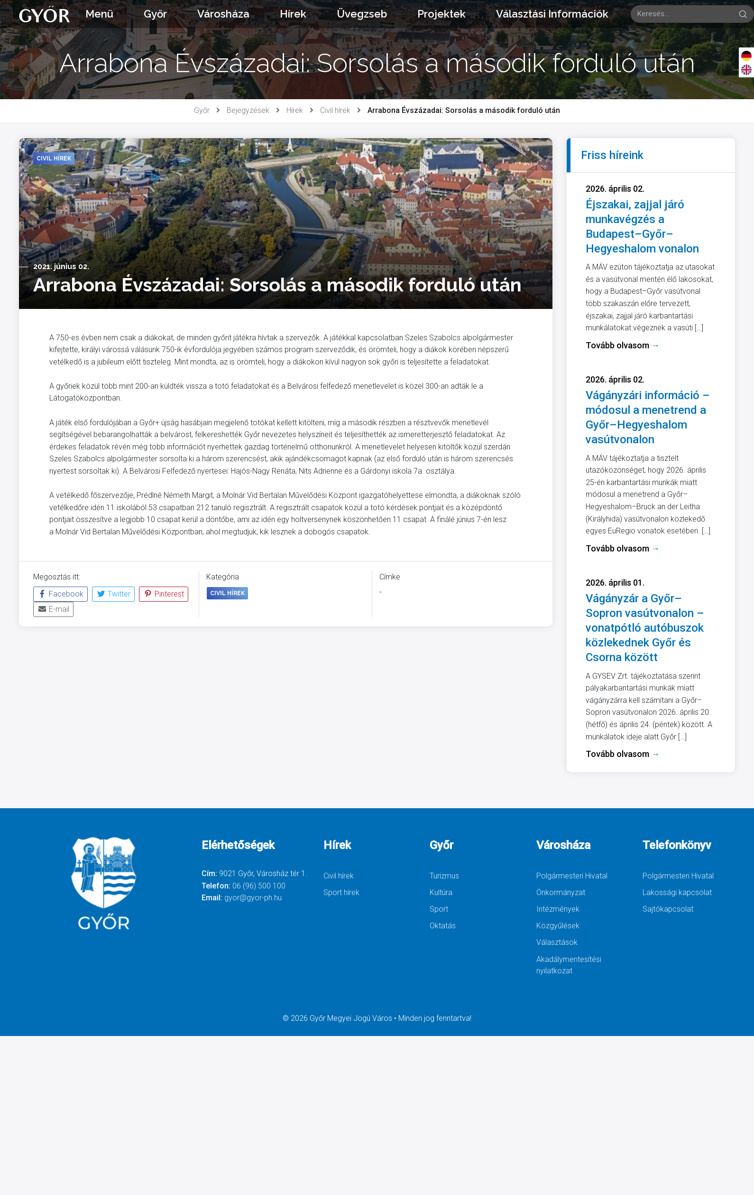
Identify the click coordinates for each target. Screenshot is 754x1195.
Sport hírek (341, 892)
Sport (439, 909)
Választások (557, 942)
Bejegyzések (248, 110)
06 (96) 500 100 (258, 885)
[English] (746, 69)
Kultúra (441, 892)
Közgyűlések (557, 925)
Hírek (293, 14)
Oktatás (443, 925)
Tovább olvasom (623, 345)
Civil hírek (335, 110)
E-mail (53, 609)
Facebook (60, 593)
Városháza (223, 14)
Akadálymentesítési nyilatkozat (568, 965)
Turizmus (444, 875)
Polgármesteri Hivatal (571, 875)
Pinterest (163, 593)
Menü (99, 14)
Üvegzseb (362, 14)
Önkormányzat (560, 892)
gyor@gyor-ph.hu (253, 897)
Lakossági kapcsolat (677, 892)
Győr (155, 14)
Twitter (113, 593)
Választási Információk (552, 14)
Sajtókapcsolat (668, 909)
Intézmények (557, 909)
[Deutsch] (746, 55)
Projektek (441, 14)
